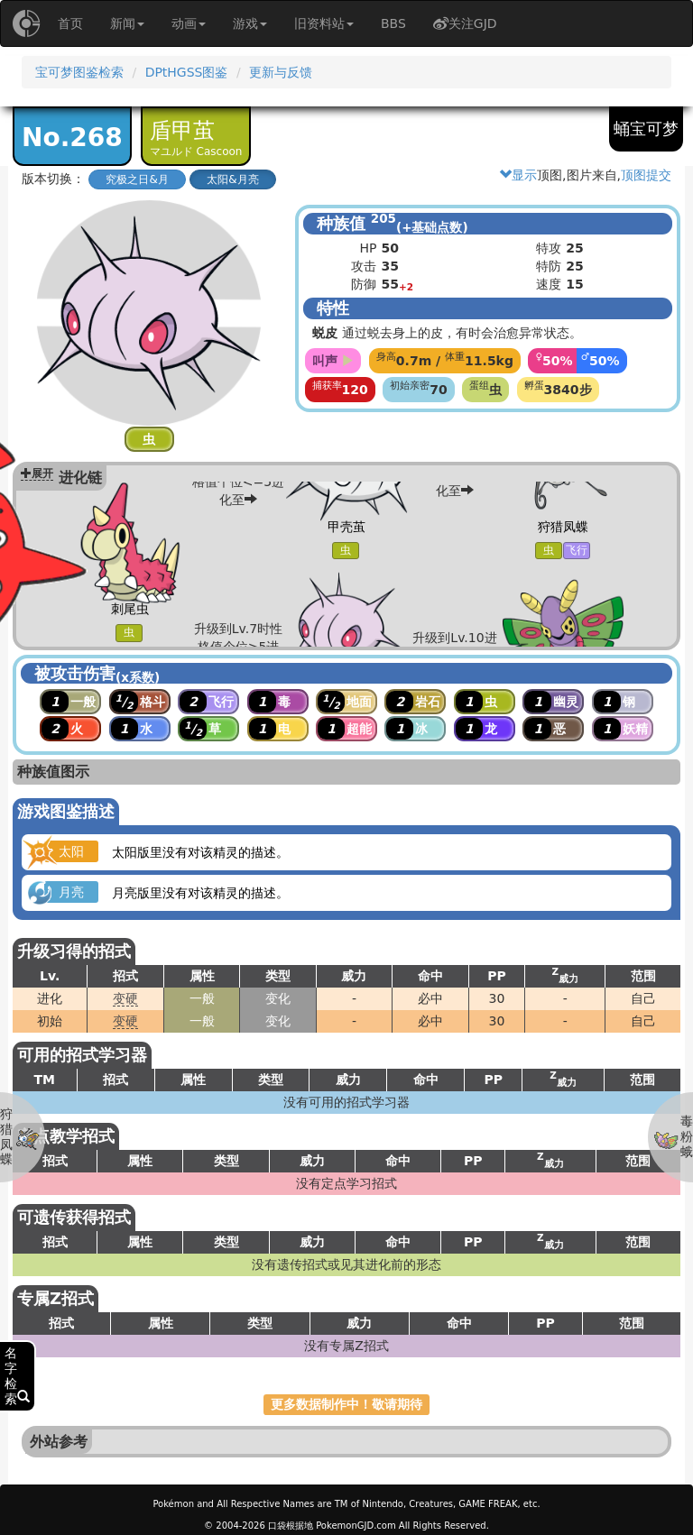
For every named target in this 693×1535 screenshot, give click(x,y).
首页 (70, 23)
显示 (518, 175)
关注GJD (465, 23)
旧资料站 (324, 23)
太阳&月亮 (232, 179)
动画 (188, 23)
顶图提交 (646, 175)
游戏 (250, 23)
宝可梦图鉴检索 (79, 72)
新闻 (127, 23)
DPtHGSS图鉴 (186, 72)
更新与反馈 (280, 72)
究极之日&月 (137, 179)
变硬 (125, 998)
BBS (393, 23)
